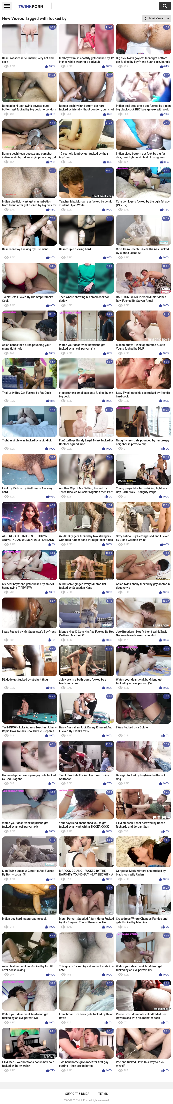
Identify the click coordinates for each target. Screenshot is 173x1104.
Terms (103, 1093)
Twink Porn (82, 1100)
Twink (30, 6)
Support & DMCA (77, 1093)
